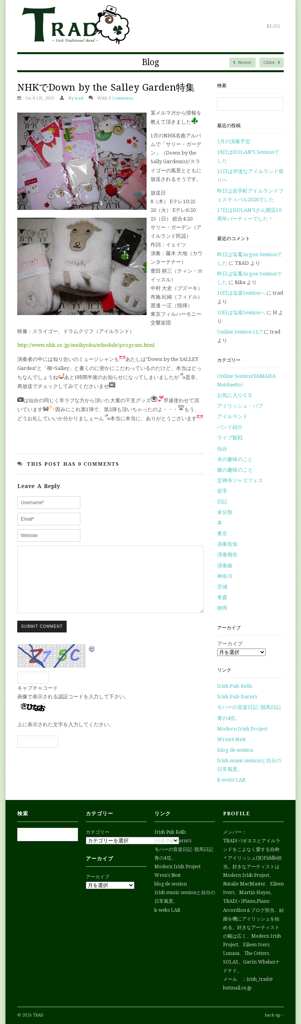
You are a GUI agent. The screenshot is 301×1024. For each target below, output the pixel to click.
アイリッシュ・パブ (240, 406)
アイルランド (232, 416)
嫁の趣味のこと (235, 470)
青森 (222, 597)
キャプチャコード (37, 700)
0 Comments (121, 98)
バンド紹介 (230, 427)
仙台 (222, 449)
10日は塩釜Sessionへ (241, 293)
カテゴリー (97, 832)
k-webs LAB (231, 780)
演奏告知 (227, 544)
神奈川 (224, 576)
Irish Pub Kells (234, 686)
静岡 (222, 608)
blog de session (235, 750)
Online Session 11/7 (240, 332)
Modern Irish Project (242, 729)
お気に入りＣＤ (235, 395)
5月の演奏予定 (233, 141)
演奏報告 (227, 555)
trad (79, 98)
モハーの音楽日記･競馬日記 (249, 707)
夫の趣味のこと (235, 459)
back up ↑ (274, 1015)
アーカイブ (230, 644)
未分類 (224, 512)
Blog (273, 26)
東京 (222, 533)
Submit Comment (42, 638)
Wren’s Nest (231, 739)
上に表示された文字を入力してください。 (65, 736)
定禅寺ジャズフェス (240, 480)
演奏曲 (224, 565)
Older (271, 62)
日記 (222, 502)
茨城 (222, 587)
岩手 (222, 491)
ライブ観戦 (230, 438)
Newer (242, 62)
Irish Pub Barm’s (237, 697)
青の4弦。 (228, 718)
